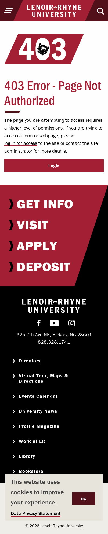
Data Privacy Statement (35, 513)
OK (84, 499)
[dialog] (54, 497)
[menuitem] (54, 204)
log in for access (20, 143)
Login (54, 165)
